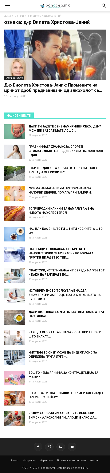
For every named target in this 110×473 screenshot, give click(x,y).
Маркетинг (46, 460)
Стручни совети (14, 77)
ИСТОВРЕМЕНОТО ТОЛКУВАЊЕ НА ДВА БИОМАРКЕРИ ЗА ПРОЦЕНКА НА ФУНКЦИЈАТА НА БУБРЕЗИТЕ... (65, 295)
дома (7, 16)
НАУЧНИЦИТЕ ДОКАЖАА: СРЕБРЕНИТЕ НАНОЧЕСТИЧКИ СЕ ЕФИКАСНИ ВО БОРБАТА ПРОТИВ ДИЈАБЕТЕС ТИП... (61, 253)
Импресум (29, 460)
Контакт (94, 460)
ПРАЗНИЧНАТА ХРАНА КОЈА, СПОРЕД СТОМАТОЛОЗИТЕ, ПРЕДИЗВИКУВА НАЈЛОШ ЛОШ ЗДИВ (66, 151)
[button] (104, 5)
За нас (15, 460)
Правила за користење (71, 460)
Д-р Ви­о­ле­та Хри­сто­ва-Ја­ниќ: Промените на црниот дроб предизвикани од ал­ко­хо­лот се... (53, 88)
